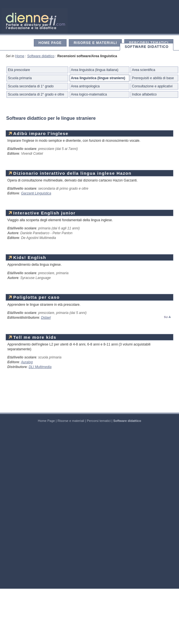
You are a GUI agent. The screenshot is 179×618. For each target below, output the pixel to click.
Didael (46, 318)
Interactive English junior (42, 213)
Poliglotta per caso (34, 297)
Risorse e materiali (95, 43)
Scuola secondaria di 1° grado (31, 86)
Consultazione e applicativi (152, 86)
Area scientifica (143, 70)
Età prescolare (19, 70)
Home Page (50, 43)
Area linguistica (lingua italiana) (94, 70)
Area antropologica (85, 86)
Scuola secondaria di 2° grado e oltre (36, 94)
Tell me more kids (32, 337)
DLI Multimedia (40, 367)
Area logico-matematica (89, 94)
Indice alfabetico (144, 94)
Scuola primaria (20, 78)
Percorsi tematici (149, 43)
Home (19, 56)
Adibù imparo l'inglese (38, 133)
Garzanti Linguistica (36, 193)
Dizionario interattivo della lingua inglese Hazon (70, 173)
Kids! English (27, 257)
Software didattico (147, 47)
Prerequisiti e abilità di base (153, 78)
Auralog (27, 362)
